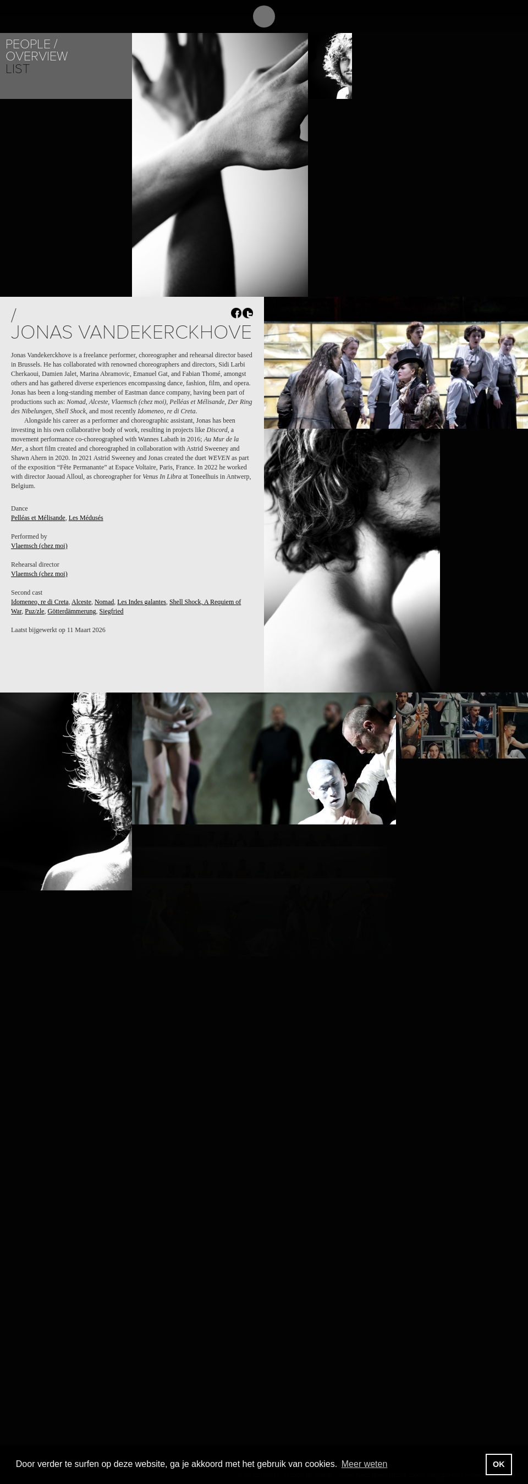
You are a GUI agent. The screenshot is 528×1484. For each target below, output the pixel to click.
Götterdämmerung (72, 611)
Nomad (104, 602)
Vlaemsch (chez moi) (39, 546)
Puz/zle (34, 611)
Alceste (81, 602)
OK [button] (499, 1464)
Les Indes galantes (141, 602)
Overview (37, 56)
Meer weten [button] (365, 1464)
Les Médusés (86, 518)
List (18, 69)
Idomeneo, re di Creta (40, 602)
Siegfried (112, 611)
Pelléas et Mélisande (38, 518)
